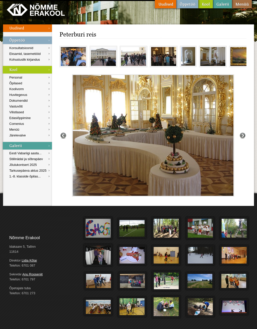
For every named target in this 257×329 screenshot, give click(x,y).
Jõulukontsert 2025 (23, 165)
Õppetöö (187, 4)
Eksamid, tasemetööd (25, 54)
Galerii (222, 4)
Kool (205, 4)
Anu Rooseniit (32, 274)
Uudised (165, 4)
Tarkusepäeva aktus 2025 (27, 170)
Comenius (16, 124)
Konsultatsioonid (21, 48)
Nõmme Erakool (36, 9)
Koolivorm (16, 89)
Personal (15, 77)
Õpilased (15, 83)
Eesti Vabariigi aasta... (25, 153)
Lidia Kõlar (29, 260)
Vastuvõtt (16, 106)
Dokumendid (18, 100)
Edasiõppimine (20, 118)
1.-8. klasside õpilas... (25, 176)
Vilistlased (16, 112)
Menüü (242, 4)
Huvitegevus (18, 95)
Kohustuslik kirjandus (24, 59)
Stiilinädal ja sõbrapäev (26, 159)
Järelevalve (17, 135)
